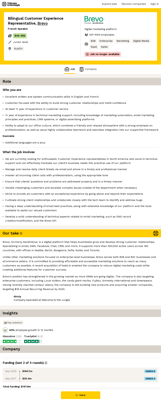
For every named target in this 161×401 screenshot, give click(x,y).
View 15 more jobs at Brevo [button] (48, 317)
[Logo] (11, 4)
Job (69, 69)
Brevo (42, 23)
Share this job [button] (17, 317)
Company (88, 69)
